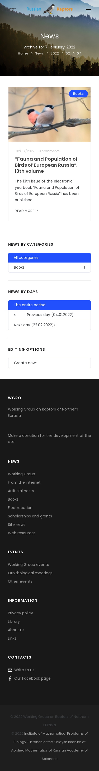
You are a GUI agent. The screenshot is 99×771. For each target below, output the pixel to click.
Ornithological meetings (30, 573)
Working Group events (28, 564)
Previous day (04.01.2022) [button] (44, 315)
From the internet (24, 482)
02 (68, 53)
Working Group (21, 474)
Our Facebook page (29, 678)
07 (79, 53)
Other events (20, 581)
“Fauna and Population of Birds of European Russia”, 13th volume (46, 165)
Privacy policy (20, 613)
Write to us (21, 670)
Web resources (22, 533)
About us (16, 629)
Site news (16, 524)
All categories (26, 257)
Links (12, 638)
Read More (27, 211)
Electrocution (20, 507)
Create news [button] (25, 362)
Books (78, 93)
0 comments (49, 151)
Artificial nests (21, 490)
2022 (55, 53)
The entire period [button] (29, 305)
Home (23, 53)
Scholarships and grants (30, 516)
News (39, 53)
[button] (49, 325)
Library (14, 621)
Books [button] (49, 267)
